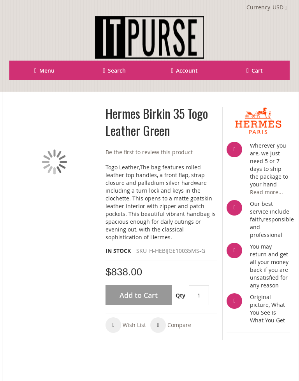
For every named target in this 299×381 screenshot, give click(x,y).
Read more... (266, 192)
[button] (126, 325)
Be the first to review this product (149, 152)
